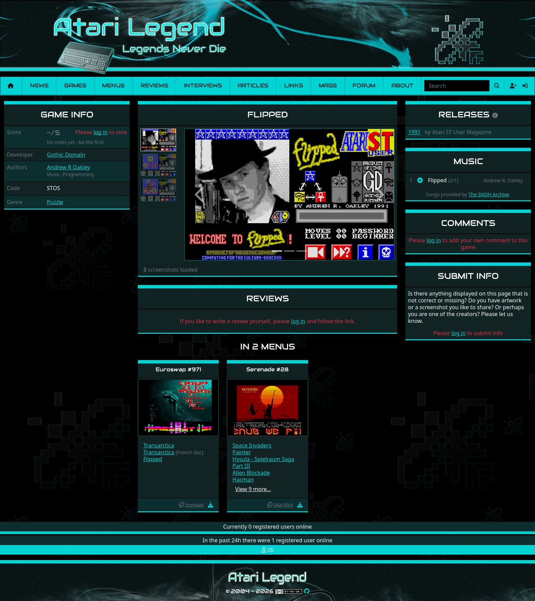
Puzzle (55, 202)
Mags (328, 85)
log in (100, 132)
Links (293, 85)
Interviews (203, 85)
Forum (363, 85)
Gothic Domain (66, 154)
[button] (200, 194)
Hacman (243, 479)
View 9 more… (253, 489)
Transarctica (158, 445)
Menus (113, 85)
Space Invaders (251, 445)
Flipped (152, 459)
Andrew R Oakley (68, 167)
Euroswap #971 (178, 369)
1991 (414, 132)
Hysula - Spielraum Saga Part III (263, 462)
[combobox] (457, 85)
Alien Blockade (251, 472)
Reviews (154, 85)
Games (75, 85)
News (39, 85)
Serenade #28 (267, 369)
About (402, 85)
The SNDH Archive (488, 194)
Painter (241, 452)
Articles (252, 85)
